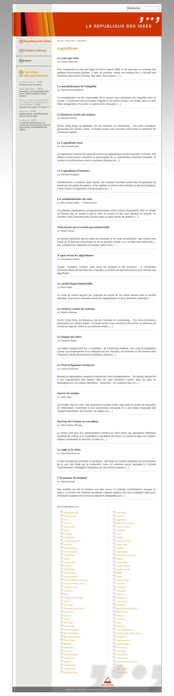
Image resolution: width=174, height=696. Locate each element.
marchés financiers (125, 555)
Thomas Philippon (70, 174)
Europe (67, 643)
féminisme (68, 647)
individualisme (70, 672)
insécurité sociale (125, 523)
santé (119, 622)
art (65, 519)
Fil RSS (105, 690)
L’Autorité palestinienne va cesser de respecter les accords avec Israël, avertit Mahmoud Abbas (34, 126)
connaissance (70, 551)
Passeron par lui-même (30, 84)
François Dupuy (69, 340)
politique (120, 587)
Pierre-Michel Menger (71, 425)
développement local (74, 583)
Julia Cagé (66, 397)
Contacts (93, 690)
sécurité (120, 626)
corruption (69, 555)
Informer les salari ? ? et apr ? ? (34, 107)
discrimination (70, 587)
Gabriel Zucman (69, 118)
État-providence (72, 636)
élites (66, 619)
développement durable (75, 580)
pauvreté (120, 583)
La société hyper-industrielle (74, 283)
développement (71, 576)
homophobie (69, 665)
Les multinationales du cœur (74, 198)
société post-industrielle (129, 633)
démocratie (69, 569)
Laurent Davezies (69, 62)
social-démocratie (125, 629)
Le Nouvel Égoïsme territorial (75, 364)
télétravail (121, 647)
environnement (71, 629)
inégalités (121, 512)
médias (119, 558)
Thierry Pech (90, 203)
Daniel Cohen (68, 231)
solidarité (121, 636)
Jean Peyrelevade (70, 146)
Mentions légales (76, 690)
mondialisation (123, 569)
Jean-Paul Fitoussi (70, 453)
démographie (70, 572)
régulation (121, 601)
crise (66, 558)
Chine (66, 530)
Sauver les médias (68, 393)
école (66, 601)
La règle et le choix (69, 449)
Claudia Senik (68, 481)
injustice (120, 516)
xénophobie (121, 672)
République (122, 611)
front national (71, 654)
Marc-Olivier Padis (70, 203)
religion (120, 604)
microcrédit (122, 562)
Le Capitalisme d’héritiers (73, 170)
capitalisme (69, 526)
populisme (121, 590)
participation (122, 580)
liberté (119, 548)
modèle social (123, 565)
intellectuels (123, 526)
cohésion (68, 544)
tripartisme (121, 668)
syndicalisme (122, 643)
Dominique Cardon (70, 259)
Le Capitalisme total (69, 142)
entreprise (69, 626)
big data (68, 523)
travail (119, 665)
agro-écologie (71, 512)
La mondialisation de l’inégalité (76, 86)
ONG (119, 572)
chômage (68, 533)
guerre (67, 661)
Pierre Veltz (66, 287)
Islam (118, 533)
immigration (69, 668)
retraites (121, 619)
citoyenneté (70, 537)
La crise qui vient (68, 58)
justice (119, 537)
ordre (119, 576)
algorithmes (70, 516)
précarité (121, 594)
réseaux (120, 615)
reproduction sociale (127, 608)
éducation (68, 611)
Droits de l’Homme (73, 597)
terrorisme (121, 658)
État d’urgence (71, 633)
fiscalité (68, 650)
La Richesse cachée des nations (76, 114)
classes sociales (72, 540)
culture (68, 565)
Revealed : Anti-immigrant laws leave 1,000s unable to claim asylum (34, 93)
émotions (68, 622)
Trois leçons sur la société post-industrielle (83, 227)
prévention (121, 597)
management (122, 551)
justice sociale (123, 540)
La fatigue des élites (69, 336)
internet (120, 530)
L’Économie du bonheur (72, 477)
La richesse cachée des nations (76, 308)
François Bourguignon (72, 90)
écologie (68, 604)
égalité (67, 615)
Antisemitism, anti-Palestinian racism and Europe (33, 115)
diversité (68, 590)
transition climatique (126, 661)
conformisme (70, 548)
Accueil (60, 41)
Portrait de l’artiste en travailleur (78, 421)
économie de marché (74, 608)
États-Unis (69, 640)
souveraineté (122, 640)
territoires (121, 654)
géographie (69, 658)
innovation (121, 519)
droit (66, 594)
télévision (121, 650)
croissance (69, 562)
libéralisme (121, 544)
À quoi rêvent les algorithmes (75, 255)
